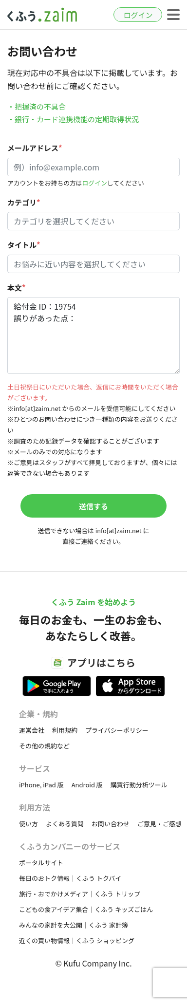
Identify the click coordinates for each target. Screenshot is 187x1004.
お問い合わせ (111, 823)
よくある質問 (65, 823)
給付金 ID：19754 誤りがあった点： (93, 335)
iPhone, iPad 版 (41, 784)
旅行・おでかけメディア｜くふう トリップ (79, 893)
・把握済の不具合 (36, 106)
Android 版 (87, 784)
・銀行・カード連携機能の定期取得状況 (73, 119)
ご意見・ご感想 (159, 823)
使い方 (28, 823)
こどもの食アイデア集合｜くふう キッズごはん (86, 909)
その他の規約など (44, 745)
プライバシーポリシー (117, 730)
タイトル (23, 245)
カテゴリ (23, 202)
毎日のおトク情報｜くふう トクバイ (70, 878)
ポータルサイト (41, 862)
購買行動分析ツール (139, 784)
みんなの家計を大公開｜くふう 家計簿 (73, 925)
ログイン (137, 15)
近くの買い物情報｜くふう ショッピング (76, 940)
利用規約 (64, 730)
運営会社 (31, 730)
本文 (16, 287)
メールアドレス (34, 148)
